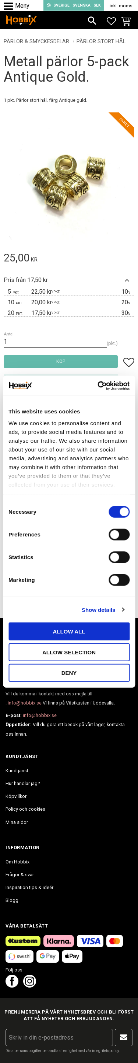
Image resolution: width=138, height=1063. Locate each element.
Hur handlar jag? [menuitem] (23, 783)
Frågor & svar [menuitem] (20, 874)
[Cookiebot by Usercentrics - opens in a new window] (98, 385)
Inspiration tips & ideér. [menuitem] (30, 887)
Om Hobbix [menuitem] (17, 862)
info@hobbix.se (25, 703)
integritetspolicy (105, 1051)
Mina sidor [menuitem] (17, 822)
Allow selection (69, 652)
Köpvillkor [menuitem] (16, 796)
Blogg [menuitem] (12, 900)
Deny (69, 673)
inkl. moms (121, 5)
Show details (99, 609)
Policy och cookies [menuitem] (25, 809)
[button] (10, 6)
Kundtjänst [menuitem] (17, 770)
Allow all (69, 631)
